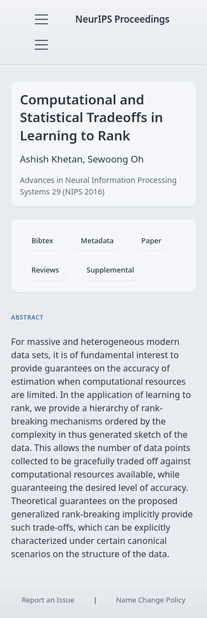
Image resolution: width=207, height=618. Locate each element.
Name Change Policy (150, 600)
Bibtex (42, 240)
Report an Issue (48, 600)
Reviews (45, 270)
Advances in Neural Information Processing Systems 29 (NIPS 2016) (98, 186)
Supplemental (110, 270)
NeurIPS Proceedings (122, 19)
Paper (151, 240)
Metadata (97, 240)
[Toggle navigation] (41, 19)
